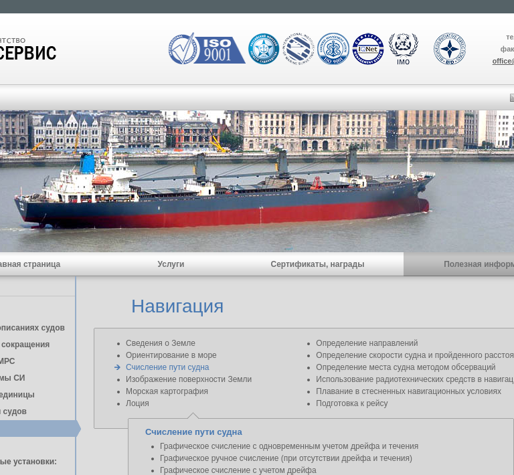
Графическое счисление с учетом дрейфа (238, 470)
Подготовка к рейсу (352, 403)
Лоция (137, 403)
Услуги (171, 264)
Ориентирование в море (171, 355)
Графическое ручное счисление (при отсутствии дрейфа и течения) (286, 458)
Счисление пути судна (167, 367)
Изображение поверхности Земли (189, 379)
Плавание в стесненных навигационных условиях (408, 391)
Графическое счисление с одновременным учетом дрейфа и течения (289, 446)
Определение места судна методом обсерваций (405, 367)
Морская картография (167, 391)
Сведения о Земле (160, 343)
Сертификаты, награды (317, 264)
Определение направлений (367, 343)
